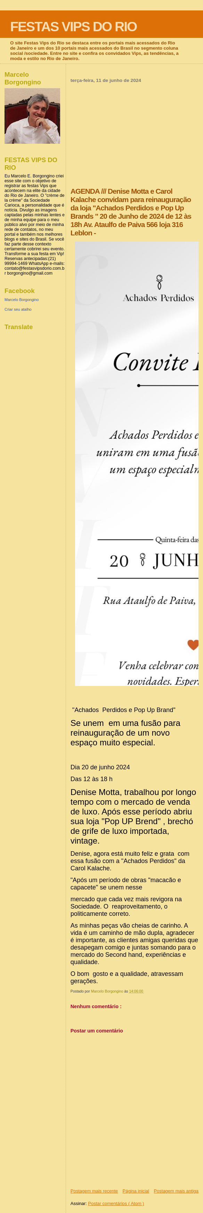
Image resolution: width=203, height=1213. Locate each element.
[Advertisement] (134, 135)
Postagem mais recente (94, 1191)
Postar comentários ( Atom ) (116, 1203)
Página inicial (136, 1191)
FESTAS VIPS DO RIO (73, 26)
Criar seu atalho (18, 309)
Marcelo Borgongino (22, 300)
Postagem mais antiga (176, 1191)
